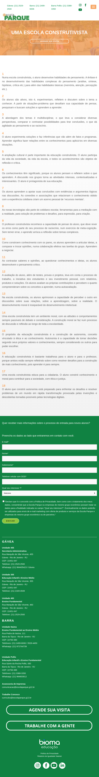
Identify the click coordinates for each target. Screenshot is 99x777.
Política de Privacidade (49, 753)
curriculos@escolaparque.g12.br (16, 698)
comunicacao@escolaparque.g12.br (18, 687)
